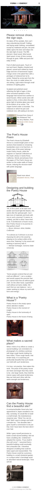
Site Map (28, 489)
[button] (15, 30)
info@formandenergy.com (17, 489)
